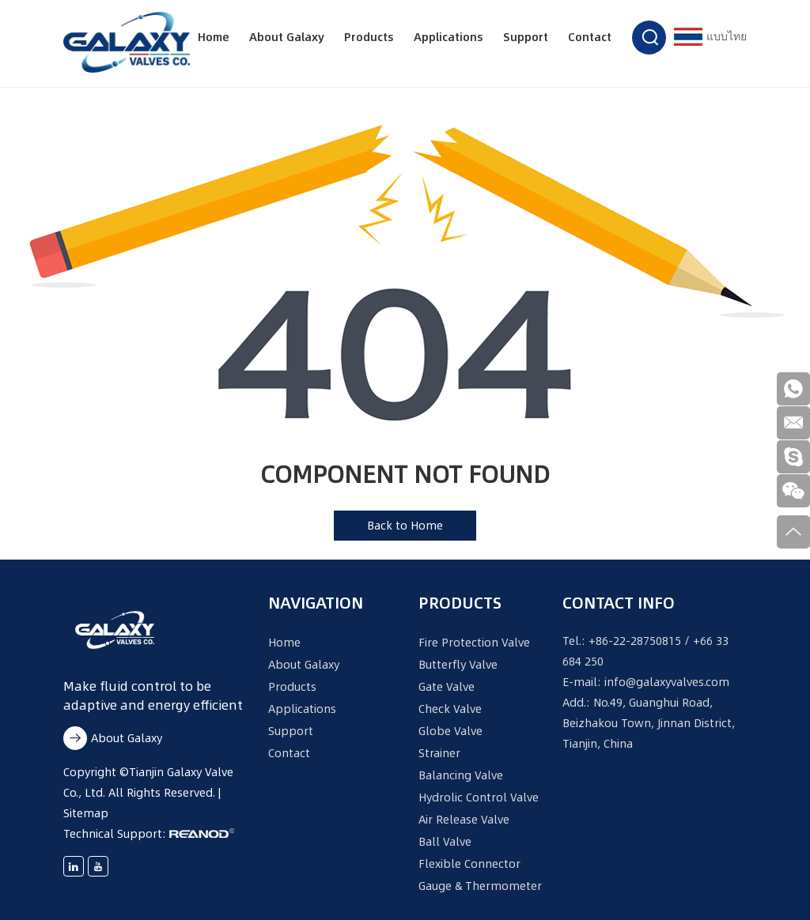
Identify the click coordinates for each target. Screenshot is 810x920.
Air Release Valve (463, 820)
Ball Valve (444, 842)
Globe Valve (450, 731)
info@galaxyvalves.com (666, 682)
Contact (589, 37)
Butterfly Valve (458, 665)
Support (525, 37)
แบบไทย (710, 37)
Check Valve (450, 709)
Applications (448, 37)
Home (213, 37)
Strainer (439, 753)
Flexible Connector (469, 864)
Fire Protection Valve (474, 642)
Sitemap (85, 813)
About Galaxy (286, 37)
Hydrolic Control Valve (478, 797)
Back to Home (405, 526)
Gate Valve (446, 687)
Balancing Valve (460, 775)
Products (369, 37)
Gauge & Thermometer (480, 886)
